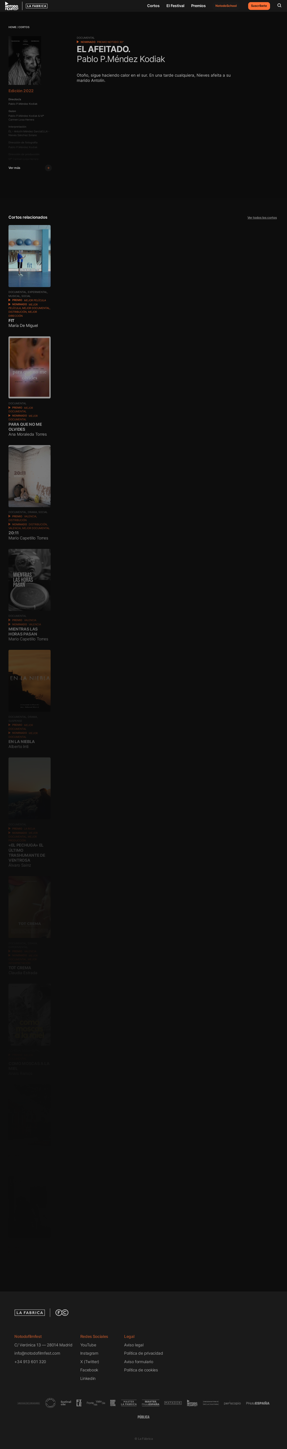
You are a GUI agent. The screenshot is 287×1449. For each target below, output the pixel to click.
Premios (198, 5)
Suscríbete (259, 6)
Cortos (153, 5)
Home (12, 27)
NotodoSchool (226, 6)
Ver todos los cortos (262, 217)
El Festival (175, 5)
